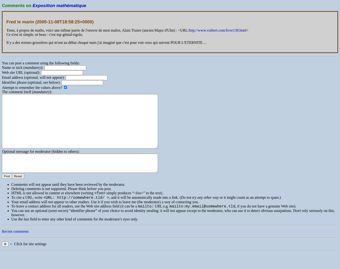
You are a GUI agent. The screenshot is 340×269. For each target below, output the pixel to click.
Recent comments (15, 248)
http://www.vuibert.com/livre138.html (217, 30)
